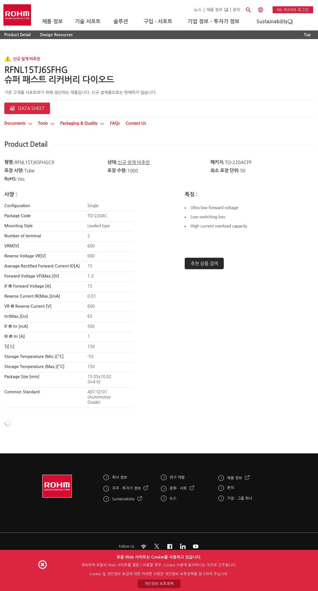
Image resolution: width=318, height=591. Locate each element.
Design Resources (56, 35)
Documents (18, 123)
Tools (46, 123)
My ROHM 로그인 (293, 10)
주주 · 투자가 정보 (126, 488)
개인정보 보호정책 (159, 584)
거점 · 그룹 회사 (239, 498)
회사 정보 (119, 477)
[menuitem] (272, 21)
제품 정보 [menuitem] (52, 21)
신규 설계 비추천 (133, 162)
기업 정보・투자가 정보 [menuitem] (213, 21)
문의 (236, 10)
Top (307, 35)
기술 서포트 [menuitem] (88, 21)
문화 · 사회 (178, 488)
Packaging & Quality (82, 123)
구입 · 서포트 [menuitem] (158, 21)
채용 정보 (214, 10)
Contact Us (136, 123)
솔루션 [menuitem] (120, 21)
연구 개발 (177, 477)
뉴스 (198, 10)
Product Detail (17, 35)
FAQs (115, 123)
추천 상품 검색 (204, 263)
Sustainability (272, 21)
